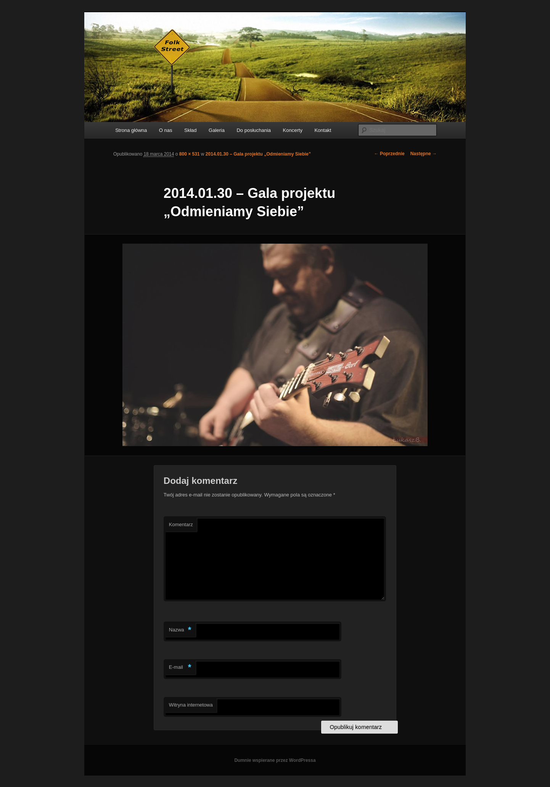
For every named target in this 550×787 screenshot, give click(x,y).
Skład (190, 130)
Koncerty (292, 130)
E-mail (180, 667)
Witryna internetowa (191, 705)
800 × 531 (189, 154)
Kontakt (322, 130)
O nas (165, 130)
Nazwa (180, 630)
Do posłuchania (253, 130)
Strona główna (131, 130)
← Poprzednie (389, 153)
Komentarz (181, 524)
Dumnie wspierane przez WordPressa (274, 760)
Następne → (423, 153)
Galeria (217, 130)
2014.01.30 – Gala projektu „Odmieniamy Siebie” (258, 154)
